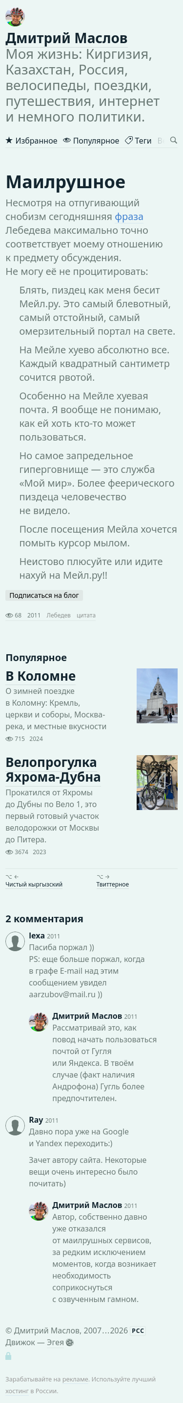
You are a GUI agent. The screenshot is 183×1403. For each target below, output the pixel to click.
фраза (129, 216)
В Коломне (40, 676)
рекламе (75, 1379)
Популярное (91, 140)
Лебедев (59, 615)
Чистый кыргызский (33, 884)
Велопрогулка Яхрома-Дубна (53, 770)
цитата (86, 615)
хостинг (17, 1390)
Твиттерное (113, 884)
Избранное (31, 140)
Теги (138, 140)
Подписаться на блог (44, 595)
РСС (138, 1331)
